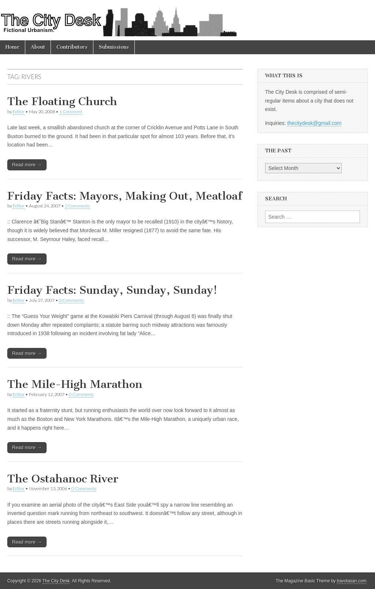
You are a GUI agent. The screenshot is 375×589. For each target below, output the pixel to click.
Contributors (72, 47)
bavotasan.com (352, 581)
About (38, 47)
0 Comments (71, 300)
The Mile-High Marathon (74, 384)
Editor (19, 111)
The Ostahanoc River (62, 478)
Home (12, 47)
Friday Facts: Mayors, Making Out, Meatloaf (124, 196)
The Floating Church (62, 101)
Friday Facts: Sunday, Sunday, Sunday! (112, 290)
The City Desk (56, 581)
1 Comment (70, 111)
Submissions (114, 47)
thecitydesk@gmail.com (314, 123)
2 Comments (77, 205)
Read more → (27, 164)
